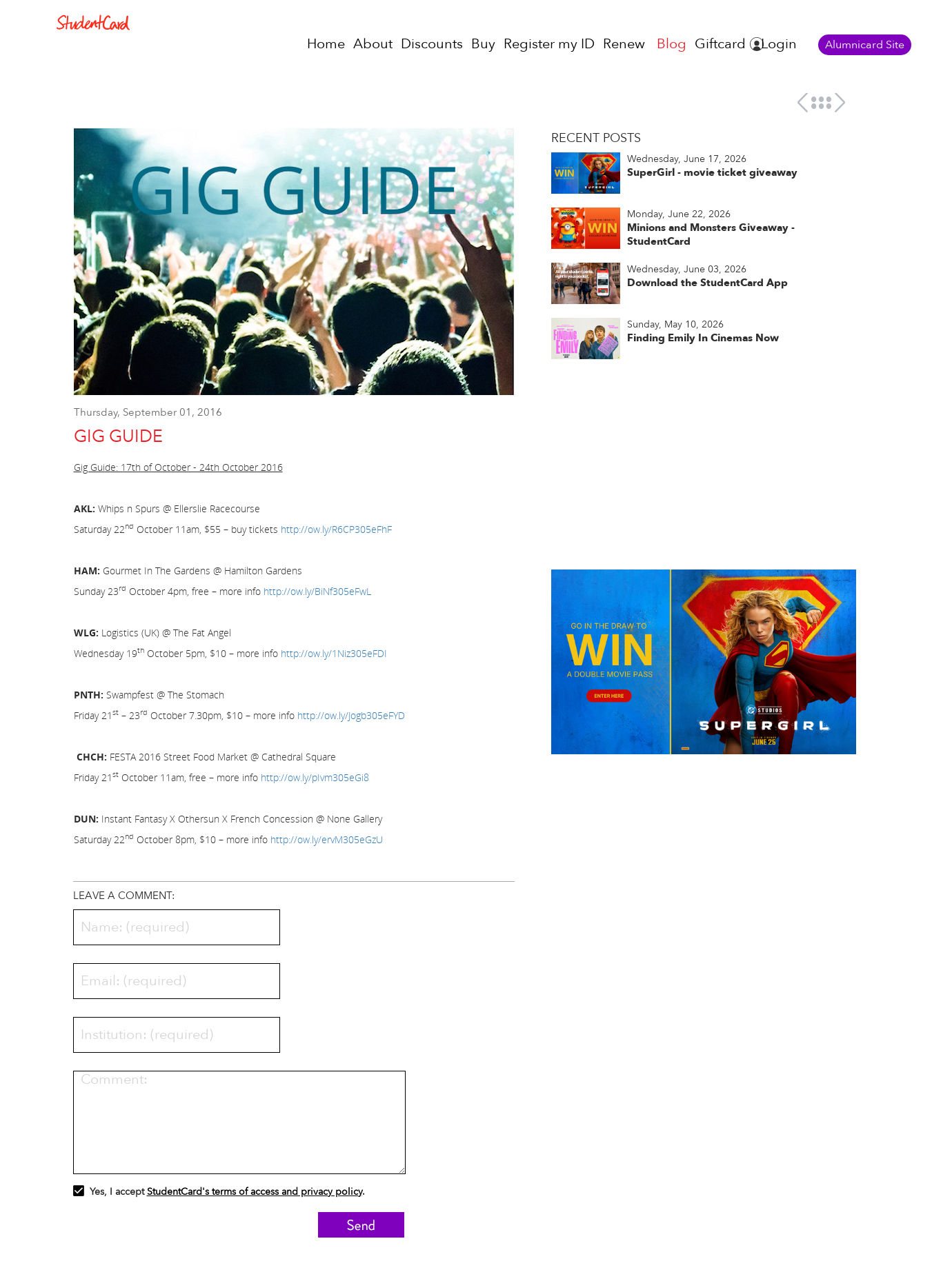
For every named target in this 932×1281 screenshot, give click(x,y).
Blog (671, 43)
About (373, 43)
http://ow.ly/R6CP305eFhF (336, 529)
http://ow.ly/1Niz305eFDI (334, 653)
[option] (294, 268)
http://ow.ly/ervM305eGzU (326, 839)
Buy (483, 43)
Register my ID (549, 43)
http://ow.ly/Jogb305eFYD (351, 715)
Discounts (432, 43)
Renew (624, 43)
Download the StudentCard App (707, 283)
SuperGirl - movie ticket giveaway (712, 172)
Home (326, 43)
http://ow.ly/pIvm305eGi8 (315, 777)
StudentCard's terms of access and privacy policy (254, 1191)
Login (779, 43)
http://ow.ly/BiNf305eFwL (317, 591)
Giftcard (720, 43)
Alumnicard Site (864, 44)
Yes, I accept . (219, 1193)
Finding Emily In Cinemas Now (703, 338)
